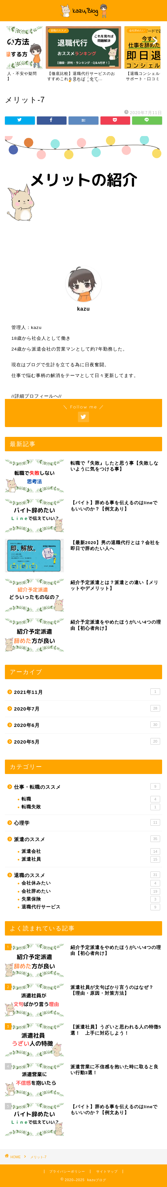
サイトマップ (107, 1171)
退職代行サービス (91, 907)
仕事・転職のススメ (87, 786)
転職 (91, 799)
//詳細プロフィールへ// (36, 396)
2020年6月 (87, 724)
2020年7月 (87, 708)
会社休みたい (91, 883)
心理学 (87, 822)
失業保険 (91, 899)
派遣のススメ (87, 838)
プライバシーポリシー (67, 1171)
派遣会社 (91, 851)
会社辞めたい (91, 891)
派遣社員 (91, 859)
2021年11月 (87, 691)
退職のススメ (87, 874)
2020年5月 (87, 741)
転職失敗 (91, 807)
